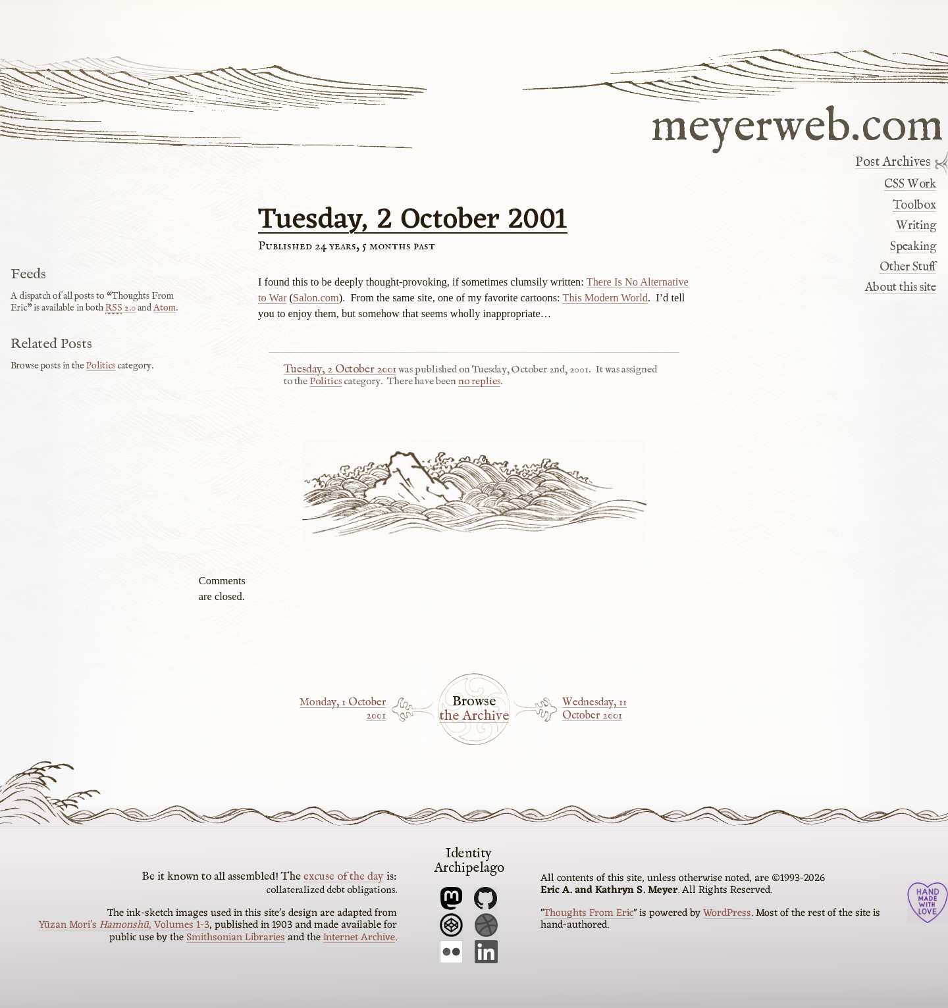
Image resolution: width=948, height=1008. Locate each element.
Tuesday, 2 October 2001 (412, 220)
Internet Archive (359, 937)
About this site (900, 287)
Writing (916, 225)
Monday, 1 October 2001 (343, 708)
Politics (325, 381)
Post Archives (892, 162)
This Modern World (605, 297)
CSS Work (910, 184)
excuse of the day (343, 876)
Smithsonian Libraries (235, 937)
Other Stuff (908, 267)
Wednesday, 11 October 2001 (594, 708)
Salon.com (316, 297)
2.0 (120, 308)
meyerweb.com (797, 124)
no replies (479, 381)
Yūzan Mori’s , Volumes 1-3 (124, 925)
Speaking (913, 246)
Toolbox (914, 205)
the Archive (474, 716)
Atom (164, 308)
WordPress (727, 913)
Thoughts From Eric (588, 913)
